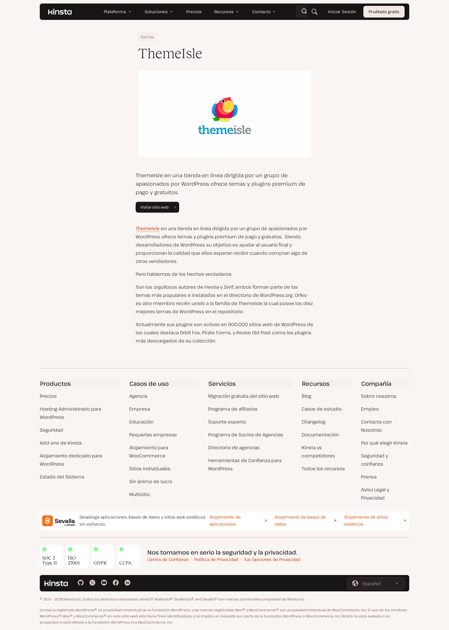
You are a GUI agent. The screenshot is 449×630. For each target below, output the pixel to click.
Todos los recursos (323, 468)
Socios (147, 36)
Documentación (320, 434)
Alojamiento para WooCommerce (148, 451)
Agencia (138, 396)
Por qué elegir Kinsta (384, 443)
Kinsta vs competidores (318, 451)
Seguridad (51, 430)
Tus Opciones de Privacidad (272, 559)
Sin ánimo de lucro (150, 481)
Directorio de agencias (234, 447)
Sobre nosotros (378, 396)
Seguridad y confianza (374, 459)
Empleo (370, 409)
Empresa (139, 409)
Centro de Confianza (167, 559)
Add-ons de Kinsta (61, 443)
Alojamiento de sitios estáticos (366, 520)
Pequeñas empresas (153, 434)
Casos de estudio (321, 409)
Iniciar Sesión (342, 11)
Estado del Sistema (62, 477)
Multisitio (139, 494)
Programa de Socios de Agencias (245, 434)
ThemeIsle (148, 228)
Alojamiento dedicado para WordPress (71, 459)
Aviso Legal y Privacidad (375, 493)
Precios (48, 396)
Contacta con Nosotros (376, 426)
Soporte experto (227, 422)
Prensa (369, 477)
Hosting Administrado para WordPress (70, 413)
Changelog (313, 422)
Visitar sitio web (158, 207)
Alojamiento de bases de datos (300, 520)
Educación (141, 422)
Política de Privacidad (216, 559)
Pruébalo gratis (384, 11)
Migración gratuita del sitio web (243, 396)
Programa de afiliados (233, 409)
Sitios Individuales (149, 468)
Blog (306, 396)
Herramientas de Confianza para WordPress (245, 464)
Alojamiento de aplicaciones (225, 520)
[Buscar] (314, 12)
